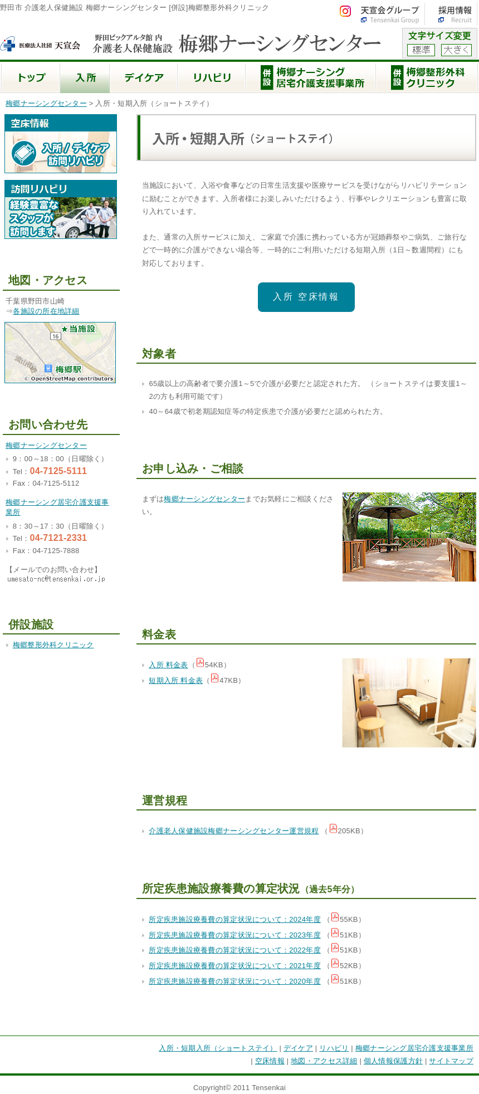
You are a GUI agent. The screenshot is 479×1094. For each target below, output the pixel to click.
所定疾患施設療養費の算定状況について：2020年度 (234, 981)
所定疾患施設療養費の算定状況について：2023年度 (234, 935)
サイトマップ (451, 1061)
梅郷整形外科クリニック (53, 645)
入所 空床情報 (306, 296)
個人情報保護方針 (393, 1061)
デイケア (298, 1048)
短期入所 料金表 (176, 680)
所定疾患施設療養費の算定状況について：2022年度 (234, 950)
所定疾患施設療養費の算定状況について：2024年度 (234, 919)
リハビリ (334, 1048)
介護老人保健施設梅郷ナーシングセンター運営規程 (234, 831)
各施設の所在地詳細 (46, 311)
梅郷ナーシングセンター (46, 103)
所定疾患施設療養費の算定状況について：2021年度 (234, 965)
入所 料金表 (168, 665)
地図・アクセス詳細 (324, 1061)
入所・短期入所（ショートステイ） (218, 1048)
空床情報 (270, 1061)
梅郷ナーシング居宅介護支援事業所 (414, 1048)
